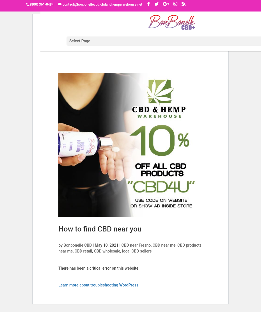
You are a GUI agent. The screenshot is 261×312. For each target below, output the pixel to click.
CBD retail (83, 251)
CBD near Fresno (136, 245)
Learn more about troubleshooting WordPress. (98, 285)
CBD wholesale (107, 251)
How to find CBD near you (99, 229)
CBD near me (164, 245)
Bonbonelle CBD (77, 245)
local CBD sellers (137, 251)
